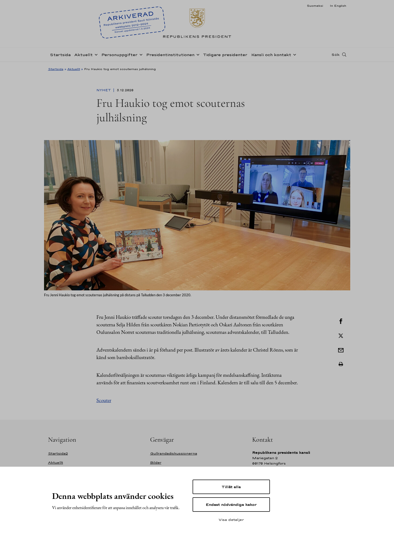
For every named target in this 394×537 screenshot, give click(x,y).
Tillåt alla (231, 486)
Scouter (103, 400)
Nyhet (104, 90)
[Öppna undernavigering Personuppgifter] (140, 54)
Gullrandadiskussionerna (173, 453)
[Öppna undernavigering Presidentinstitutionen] (196, 54)
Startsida (60, 54)
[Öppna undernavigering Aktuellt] (95, 54)
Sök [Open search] (335, 54)
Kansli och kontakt (271, 54)
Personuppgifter (119, 54)
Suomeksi (315, 6)
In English (338, 6)
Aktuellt (83, 54)
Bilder (155, 462)
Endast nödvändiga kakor (231, 504)
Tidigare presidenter (225, 54)
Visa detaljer (231, 519)
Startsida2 (58, 453)
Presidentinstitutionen (170, 54)
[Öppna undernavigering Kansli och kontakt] (293, 54)
